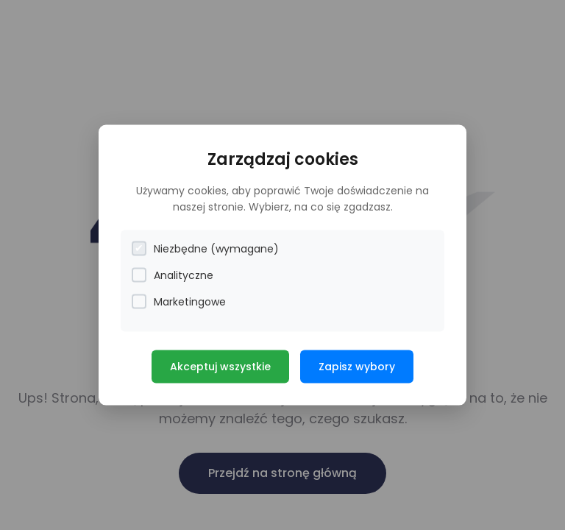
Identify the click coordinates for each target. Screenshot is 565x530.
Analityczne (172, 275)
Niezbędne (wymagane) (205, 248)
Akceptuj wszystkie (220, 365)
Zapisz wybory (357, 365)
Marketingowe (179, 301)
